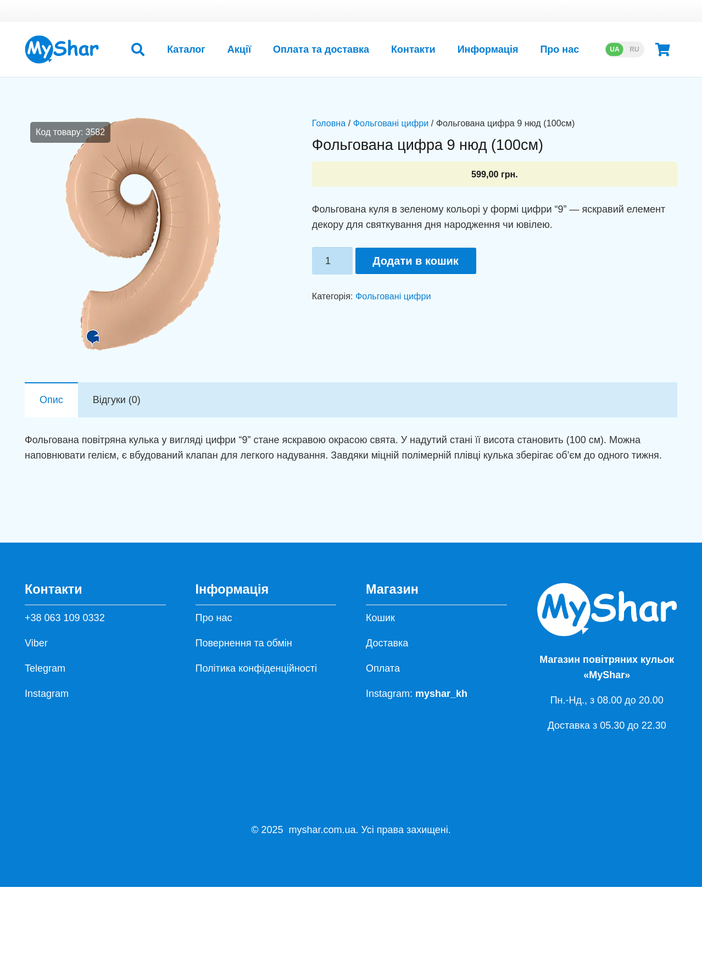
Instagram (47, 693)
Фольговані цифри (391, 123)
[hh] (62, 49)
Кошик (380, 617)
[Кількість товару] (332, 261)
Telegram (45, 668)
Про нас (214, 617)
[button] (137, 49)
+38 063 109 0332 (65, 617)
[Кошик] (662, 49)
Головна (329, 123)
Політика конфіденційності (256, 668)
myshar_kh (441, 693)
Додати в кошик (415, 261)
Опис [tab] (51, 399)
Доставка (387, 643)
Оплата (383, 668)
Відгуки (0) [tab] (117, 399)
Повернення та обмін (244, 643)
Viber (36, 643)
